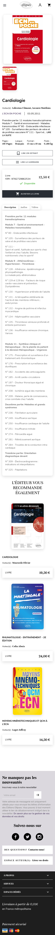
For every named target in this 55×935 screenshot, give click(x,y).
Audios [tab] (24, 207)
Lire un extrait (27, 153)
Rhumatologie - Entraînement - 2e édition (24, 639)
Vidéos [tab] (35, 207)
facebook (15, 837)
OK (37, 795)
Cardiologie (10, 557)
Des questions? (24, 849)
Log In (40, 5)
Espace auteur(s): (26, 860)
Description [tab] (10, 207)
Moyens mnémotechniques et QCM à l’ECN (24, 722)
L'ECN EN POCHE (11, 113)
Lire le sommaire (27, 162)
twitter (27, 837)
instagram (39, 837)
